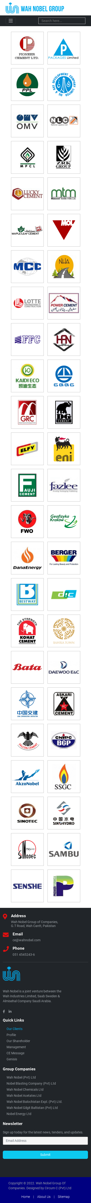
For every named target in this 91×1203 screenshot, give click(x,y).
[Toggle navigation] (11, 20)
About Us (44, 1197)
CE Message (15, 1053)
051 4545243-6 (24, 954)
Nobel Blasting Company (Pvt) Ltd (31, 1083)
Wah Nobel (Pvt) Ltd (21, 1077)
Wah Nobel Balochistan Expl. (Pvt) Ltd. (34, 1102)
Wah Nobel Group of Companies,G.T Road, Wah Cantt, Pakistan (34, 924)
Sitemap (64, 1197)
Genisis (12, 1059)
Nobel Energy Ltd (19, 1114)
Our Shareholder (18, 1041)
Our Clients (14, 1029)
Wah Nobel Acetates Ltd (24, 1095)
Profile (11, 1035)
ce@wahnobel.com (26, 940)
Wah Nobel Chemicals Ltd (25, 1089)
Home (25, 1197)
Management (16, 1047)
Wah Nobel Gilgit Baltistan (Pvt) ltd (32, 1108)
